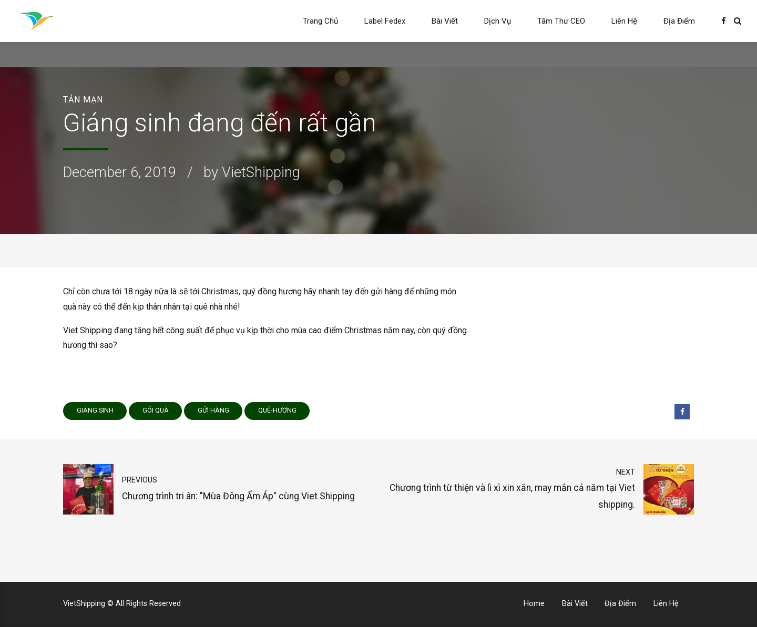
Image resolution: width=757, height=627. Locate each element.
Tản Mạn (83, 100)
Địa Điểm (679, 21)
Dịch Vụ (497, 21)
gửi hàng (213, 410)
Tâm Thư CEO (561, 21)
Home (534, 603)
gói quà (155, 410)
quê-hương (277, 410)
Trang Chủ (320, 21)
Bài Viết (445, 21)
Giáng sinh (95, 410)
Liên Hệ (624, 21)
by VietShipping (251, 172)
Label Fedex (384, 21)
